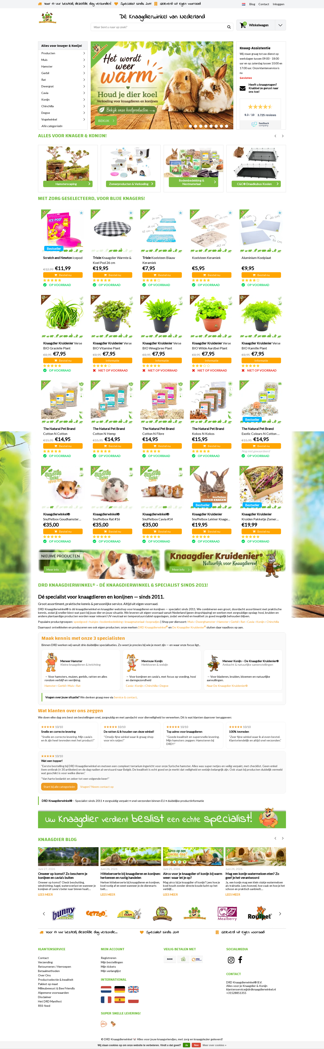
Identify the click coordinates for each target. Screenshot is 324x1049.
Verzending (45, 962)
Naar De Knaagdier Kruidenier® (227, 685)
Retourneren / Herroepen (54, 966)
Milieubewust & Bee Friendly (56, 988)
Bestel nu (62, 275)
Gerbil (234, 621)
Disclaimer (44, 997)
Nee (196, 1045)
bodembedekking (111, 621)
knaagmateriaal (134, 621)
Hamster (223, 621)
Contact (43, 958)
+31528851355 (236, 993)
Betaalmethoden (49, 971)
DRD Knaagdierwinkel (153, 627)
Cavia (250, 621)
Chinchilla (273, 621)
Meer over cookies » (214, 1045)
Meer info (56, 570)
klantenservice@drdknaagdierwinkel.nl (251, 989)
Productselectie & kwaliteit (55, 979)
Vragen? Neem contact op (97, 786)
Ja (186, 1045)
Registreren (108, 958)
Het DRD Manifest (50, 1001)
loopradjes (153, 621)
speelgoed (80, 621)
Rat (243, 621)
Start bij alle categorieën (59, 786)
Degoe (164, 685)
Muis (191, 621)
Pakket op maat (48, 984)
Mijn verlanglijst (111, 971)
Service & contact (125, 697)
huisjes (93, 621)
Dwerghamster (205, 621)
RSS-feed (44, 1005)
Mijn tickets (108, 966)
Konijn (260, 621)
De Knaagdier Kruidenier (189, 627)
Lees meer (45, 894)
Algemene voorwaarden (53, 992)
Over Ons (44, 975)
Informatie (112, 360)
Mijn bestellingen (112, 962)
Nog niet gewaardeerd (256, 451)
